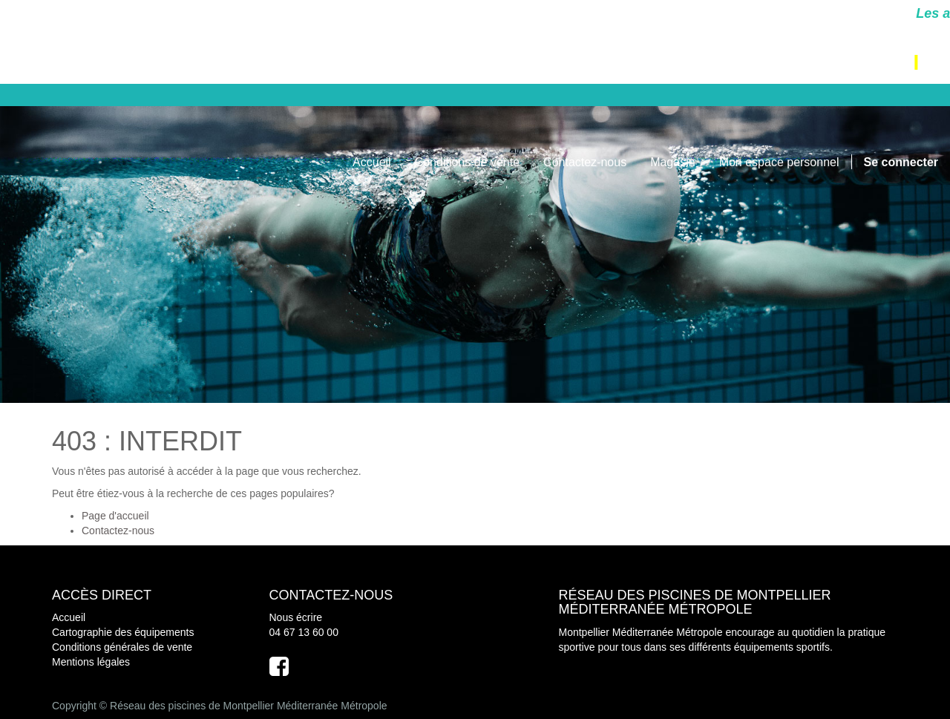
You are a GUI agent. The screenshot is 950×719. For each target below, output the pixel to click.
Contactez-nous (118, 530)
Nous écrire (296, 617)
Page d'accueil (115, 516)
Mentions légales (91, 662)
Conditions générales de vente (122, 647)
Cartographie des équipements (123, 632)
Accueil (68, 617)
